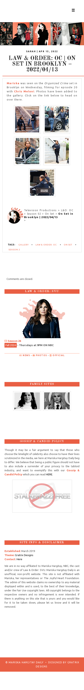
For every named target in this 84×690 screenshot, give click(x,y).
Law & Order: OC (46, 245)
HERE (49, 474)
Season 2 (14, 249)
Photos (41, 355)
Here (19, 559)
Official (59, 355)
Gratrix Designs (24, 555)
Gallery (23, 245)
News (26, 355)
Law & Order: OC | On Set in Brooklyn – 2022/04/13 (42, 64)
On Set (68, 245)
